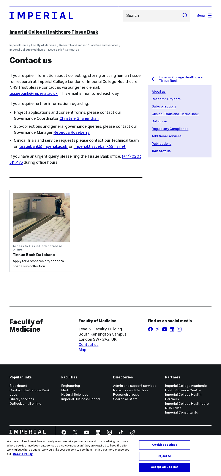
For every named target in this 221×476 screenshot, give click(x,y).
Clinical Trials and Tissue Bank (175, 114)
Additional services (167, 136)
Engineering (70, 386)
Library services (21, 399)
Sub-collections (164, 106)
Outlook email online (25, 403)
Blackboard (18, 386)
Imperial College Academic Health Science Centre (186, 388)
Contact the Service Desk (29, 390)
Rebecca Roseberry (72, 132)
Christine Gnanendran (79, 118)
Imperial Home (18, 45)
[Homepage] (64, 15)
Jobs (13, 394)
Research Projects (166, 99)
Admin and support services (134, 386)
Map (82, 349)
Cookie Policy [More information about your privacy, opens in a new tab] (23, 454)
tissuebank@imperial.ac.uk (33, 93)
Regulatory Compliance (170, 129)
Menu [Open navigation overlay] (204, 15)
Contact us (72, 49)
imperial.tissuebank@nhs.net (100, 146)
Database (159, 121)
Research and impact (73, 45)
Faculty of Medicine (43, 45)
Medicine (68, 390)
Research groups (126, 394)
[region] (110, 455)
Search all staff (125, 399)
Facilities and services (104, 45)
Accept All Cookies (164, 467)
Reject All (165, 456)
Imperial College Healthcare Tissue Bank (53, 32)
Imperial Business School (80, 399)
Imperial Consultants (181, 412)
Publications (161, 144)
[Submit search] (185, 16)
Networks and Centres (130, 390)
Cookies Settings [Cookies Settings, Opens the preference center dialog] (164, 444)
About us (159, 91)
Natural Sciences (74, 394)
